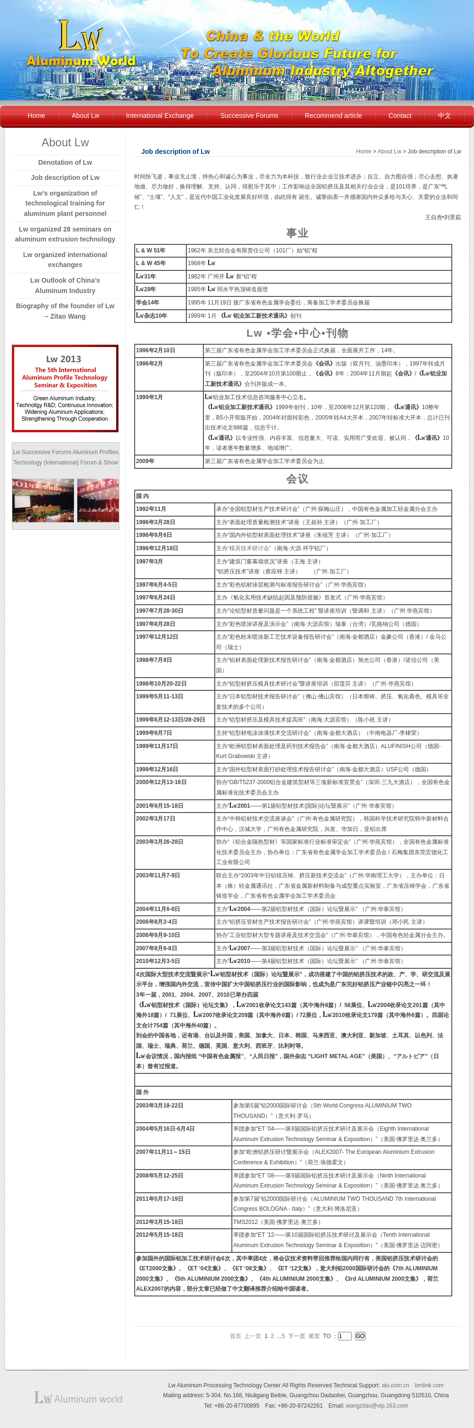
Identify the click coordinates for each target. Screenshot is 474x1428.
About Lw (85, 115)
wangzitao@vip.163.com (377, 1405)
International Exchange (160, 115)
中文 (444, 115)
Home (36, 115)
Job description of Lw (65, 177)
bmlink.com (429, 1385)
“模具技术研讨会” (249, 548)
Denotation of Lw (65, 162)
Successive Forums (249, 115)
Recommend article (333, 115)
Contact (400, 115)
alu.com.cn (395, 1385)
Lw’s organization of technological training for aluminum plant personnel (65, 203)
